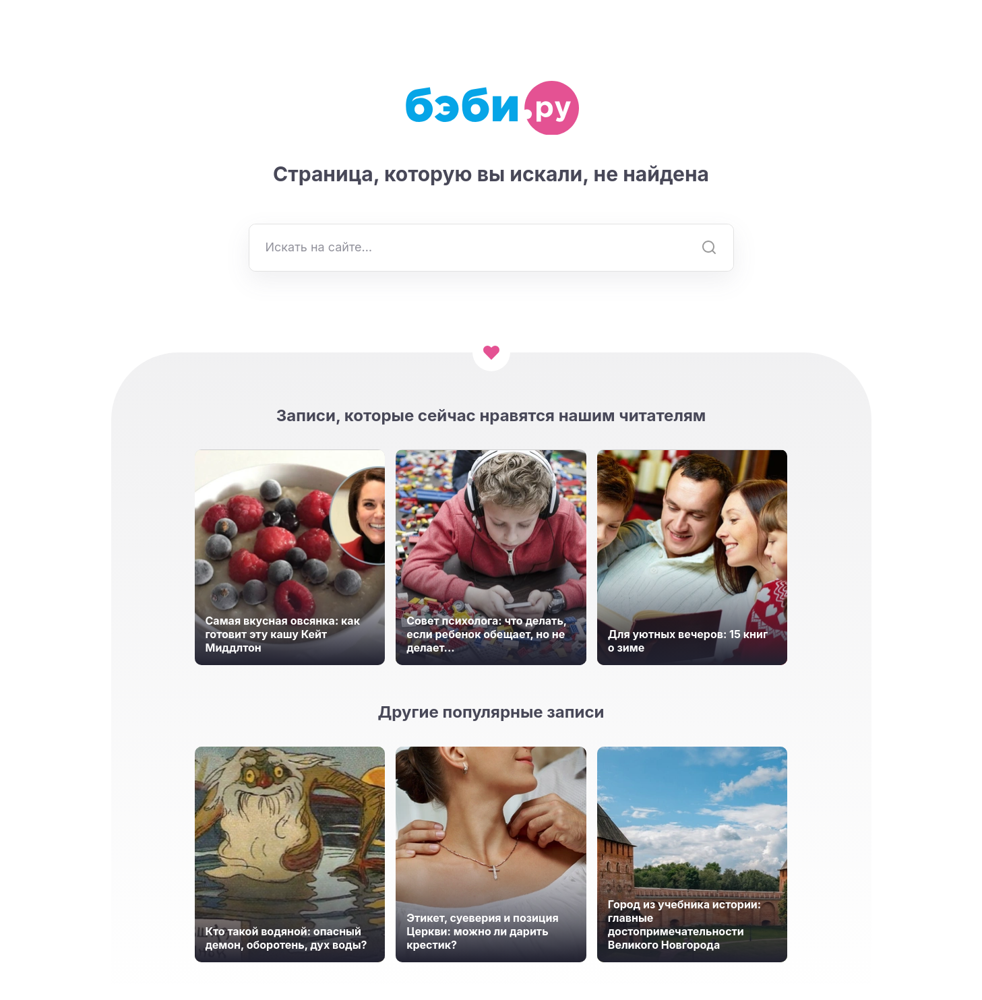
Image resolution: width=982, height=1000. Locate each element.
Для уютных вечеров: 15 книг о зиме (688, 640)
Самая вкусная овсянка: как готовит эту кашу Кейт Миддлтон (283, 634)
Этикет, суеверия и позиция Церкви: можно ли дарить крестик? (482, 931)
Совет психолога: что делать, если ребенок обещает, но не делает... (486, 634)
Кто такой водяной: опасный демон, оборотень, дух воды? (286, 938)
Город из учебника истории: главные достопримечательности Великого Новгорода (684, 924)
